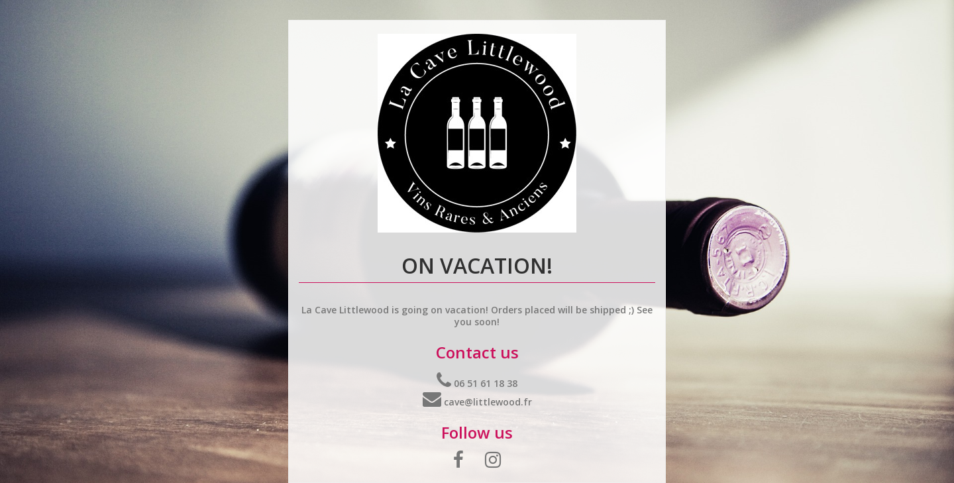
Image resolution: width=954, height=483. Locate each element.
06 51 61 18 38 (477, 383)
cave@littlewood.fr (477, 402)
